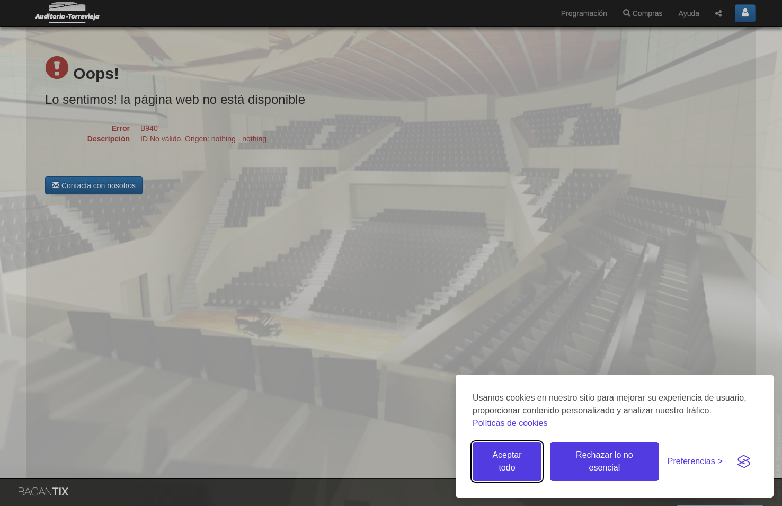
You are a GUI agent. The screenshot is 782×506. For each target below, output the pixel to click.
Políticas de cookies (510, 423)
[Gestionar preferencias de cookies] (695, 462)
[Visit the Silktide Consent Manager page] (744, 461)
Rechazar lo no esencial (604, 461)
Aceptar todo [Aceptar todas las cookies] (506, 461)
